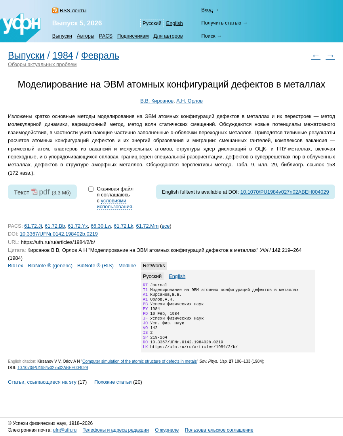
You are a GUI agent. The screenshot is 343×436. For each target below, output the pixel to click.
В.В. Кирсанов (156, 101)
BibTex (15, 265)
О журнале (167, 430)
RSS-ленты (73, 10)
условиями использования (114, 203)
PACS (105, 36)
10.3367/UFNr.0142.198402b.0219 (59, 234)
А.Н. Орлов (189, 101)
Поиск (208, 36)
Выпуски (62, 36)
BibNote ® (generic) (50, 265)
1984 (62, 55)
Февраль (100, 55)
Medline (127, 265)
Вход (207, 10)
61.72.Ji (33, 226)
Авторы (85, 36)
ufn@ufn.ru (65, 430)
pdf (44, 192)
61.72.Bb (55, 226)
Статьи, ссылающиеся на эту (42, 393)
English (174, 23)
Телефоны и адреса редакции (116, 430)
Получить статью (221, 23)
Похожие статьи (112, 393)
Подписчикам (133, 36)
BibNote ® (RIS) (95, 265)
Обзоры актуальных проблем (42, 64)
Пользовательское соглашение (219, 430)
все (166, 226)
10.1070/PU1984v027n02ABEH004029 (284, 192)
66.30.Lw (101, 226)
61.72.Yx (78, 226)
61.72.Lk (123, 226)
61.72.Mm (147, 226)
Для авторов (168, 36)
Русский (152, 23)
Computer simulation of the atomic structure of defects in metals (139, 372)
